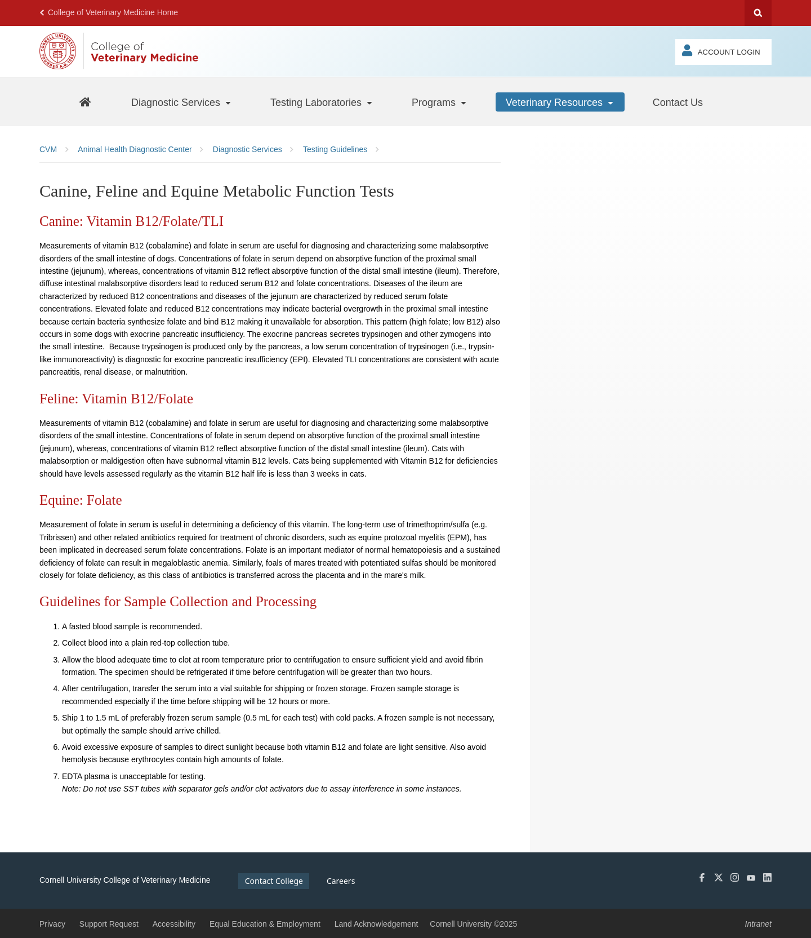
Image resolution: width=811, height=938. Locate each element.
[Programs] (440, 102)
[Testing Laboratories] (322, 102)
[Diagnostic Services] (181, 102)
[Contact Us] (678, 102)
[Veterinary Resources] (560, 102)
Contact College (274, 880)
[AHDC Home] (84, 102)
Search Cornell (758, 13)
